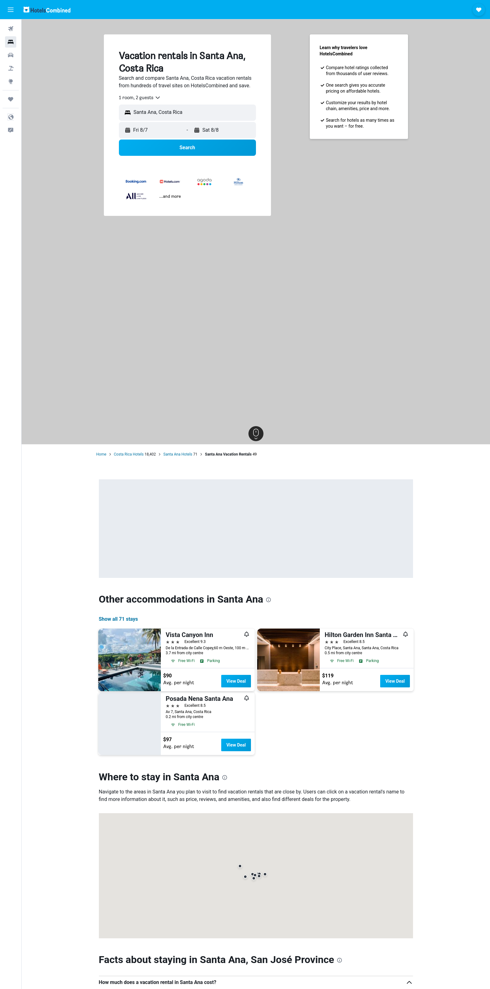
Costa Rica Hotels (129, 454)
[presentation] (268, 600)
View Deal (236, 681)
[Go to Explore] (11, 81)
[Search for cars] (11, 55)
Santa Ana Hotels (177, 454)
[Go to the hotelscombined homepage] (47, 10)
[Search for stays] (11, 42)
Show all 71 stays (118, 619)
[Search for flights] (11, 29)
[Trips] (11, 99)
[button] (11, 10)
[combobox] (140, 97)
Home (101, 454)
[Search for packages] (11, 68)
